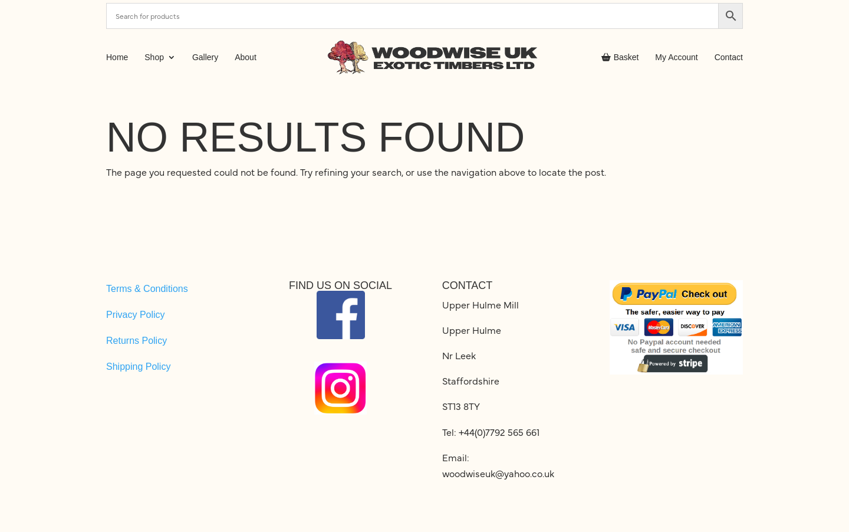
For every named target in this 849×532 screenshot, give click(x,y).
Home (117, 57)
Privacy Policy (135, 315)
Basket (620, 57)
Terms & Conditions (147, 289)
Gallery (205, 57)
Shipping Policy (138, 367)
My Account (676, 57)
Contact (729, 57)
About (245, 57)
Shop (154, 57)
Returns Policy (136, 341)
